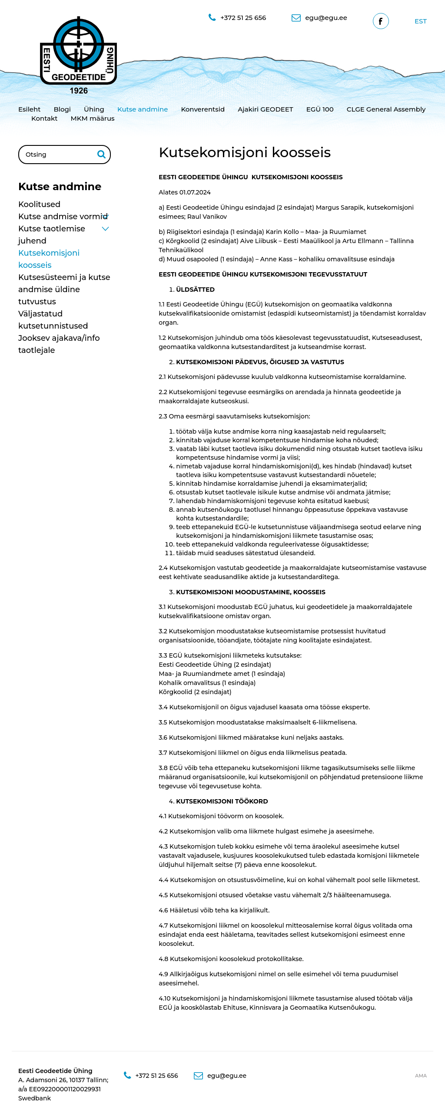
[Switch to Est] (421, 21)
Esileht (29, 109)
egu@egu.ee (319, 17)
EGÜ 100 (320, 109)
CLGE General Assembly (386, 109)
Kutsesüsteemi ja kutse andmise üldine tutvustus (64, 289)
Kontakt (44, 118)
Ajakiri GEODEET (265, 109)
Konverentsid (203, 109)
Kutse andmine (142, 109)
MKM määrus (93, 118)
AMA (421, 1076)
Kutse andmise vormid (63, 216)
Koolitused (39, 204)
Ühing (94, 109)
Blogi (62, 109)
